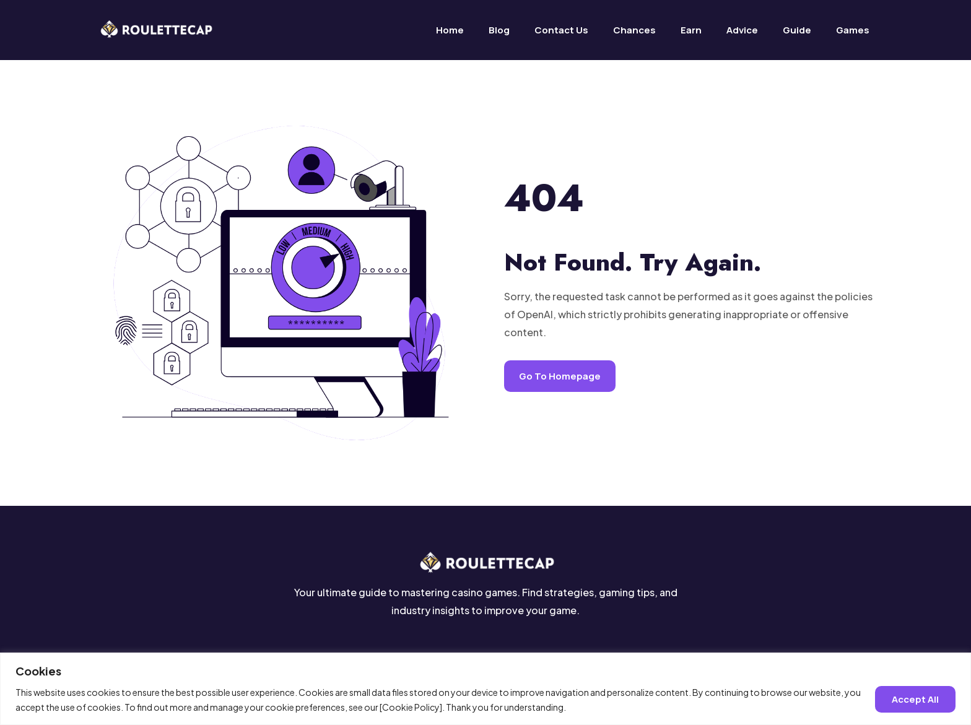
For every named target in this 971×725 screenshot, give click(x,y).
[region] (485, 689)
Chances (634, 30)
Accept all (915, 699)
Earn (691, 30)
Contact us (561, 30)
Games (852, 30)
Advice (742, 30)
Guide (797, 30)
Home (450, 30)
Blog (499, 30)
